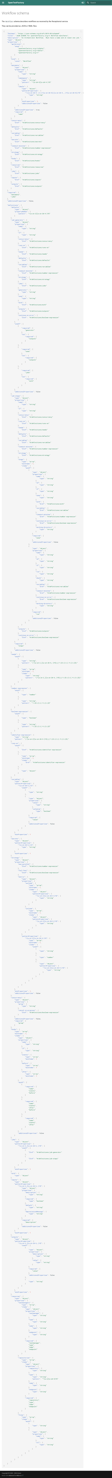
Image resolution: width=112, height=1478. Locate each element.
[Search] (99, 3)
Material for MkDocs (15, 1475)
